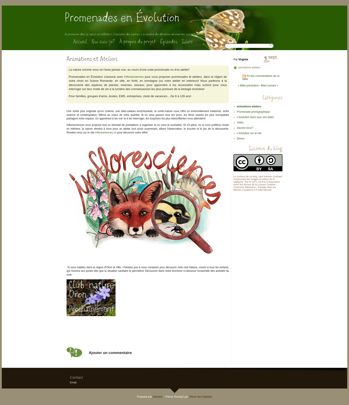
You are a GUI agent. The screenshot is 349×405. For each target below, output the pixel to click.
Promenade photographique (253, 111)
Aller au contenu (72, 9)
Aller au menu (88, 9)
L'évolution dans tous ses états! (255, 117)
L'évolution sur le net (249, 133)
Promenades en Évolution (121, 18)
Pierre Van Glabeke (200, 396)
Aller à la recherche (105, 9)
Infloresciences (134, 76)
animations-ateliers (249, 67)
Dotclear (158, 396)
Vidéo (240, 122)
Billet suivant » (269, 85)
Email (73, 382)
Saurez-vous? (245, 127)
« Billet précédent (248, 85)
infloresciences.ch (105, 132)
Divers (240, 138)
